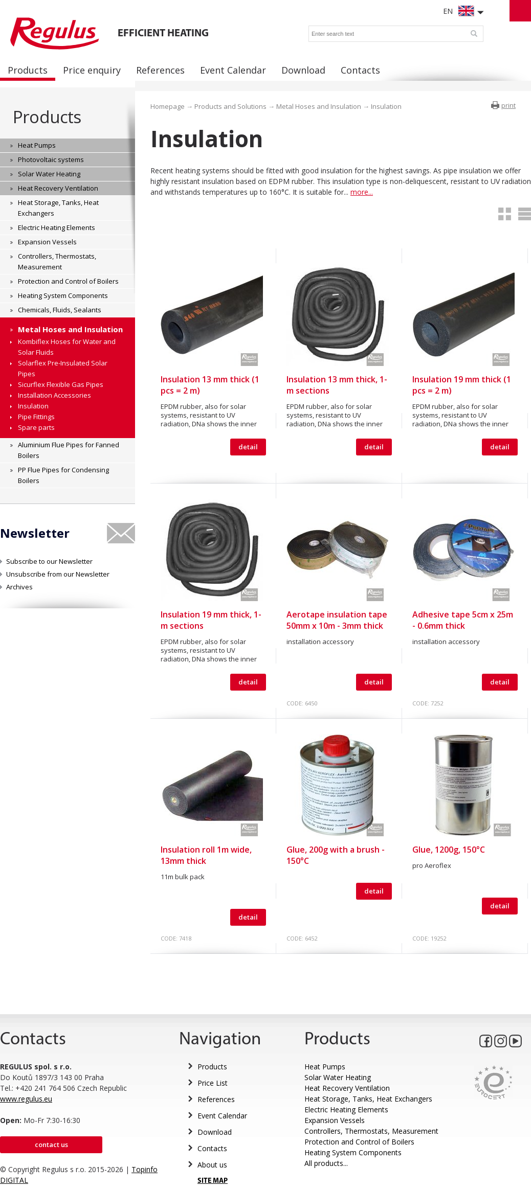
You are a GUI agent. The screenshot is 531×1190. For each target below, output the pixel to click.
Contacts (212, 1148)
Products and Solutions (230, 106)
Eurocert (493, 1082)
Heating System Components (353, 1152)
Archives (19, 586)
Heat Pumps (324, 1066)
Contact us (51, 1144)
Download (214, 1132)
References (216, 1099)
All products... (326, 1163)
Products (47, 116)
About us (212, 1165)
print (508, 105)
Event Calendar (222, 1115)
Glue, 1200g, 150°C (448, 849)
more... (361, 192)
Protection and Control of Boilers (359, 1142)
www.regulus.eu (26, 1099)
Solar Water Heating (337, 1077)
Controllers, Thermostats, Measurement (371, 1131)
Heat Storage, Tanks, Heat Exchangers (368, 1099)
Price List (212, 1083)
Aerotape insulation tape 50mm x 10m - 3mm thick (336, 620)
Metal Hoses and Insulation (318, 106)
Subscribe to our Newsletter (49, 561)
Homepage (167, 106)
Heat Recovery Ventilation (347, 1088)
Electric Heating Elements (346, 1109)
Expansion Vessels (334, 1120)
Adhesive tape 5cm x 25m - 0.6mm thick (462, 620)
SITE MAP (212, 1181)
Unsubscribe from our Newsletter (57, 574)
